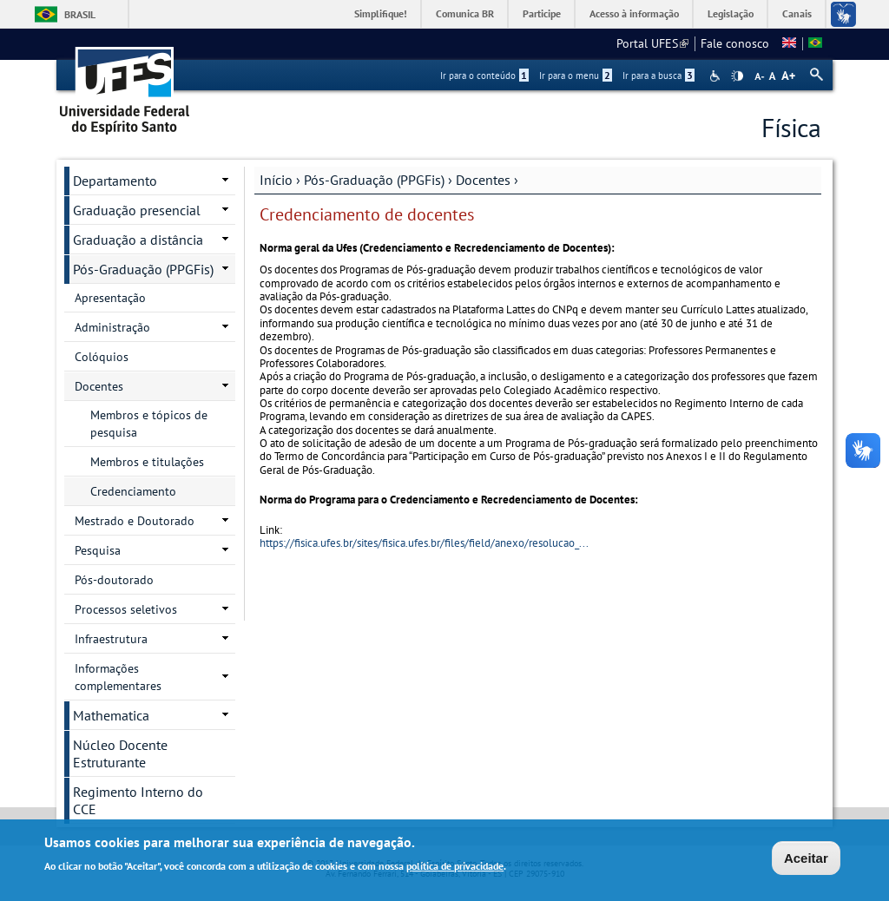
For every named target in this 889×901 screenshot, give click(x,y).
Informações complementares (118, 677)
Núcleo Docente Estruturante (120, 753)
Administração (112, 327)
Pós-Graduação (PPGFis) (374, 179)
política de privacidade (455, 867)
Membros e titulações (147, 462)
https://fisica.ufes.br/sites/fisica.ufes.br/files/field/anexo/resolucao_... (424, 543)
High (737, 76)
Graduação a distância (138, 239)
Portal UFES (652, 43)
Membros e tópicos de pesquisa (148, 423)
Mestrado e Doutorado (134, 521)
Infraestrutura (111, 639)
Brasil (79, 14)
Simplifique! (380, 13)
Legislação (731, 13)
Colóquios (101, 357)
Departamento (115, 180)
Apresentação (110, 298)
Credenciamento (133, 491)
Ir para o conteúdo (484, 75)
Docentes (483, 179)
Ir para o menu (575, 75)
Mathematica (111, 715)
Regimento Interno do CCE (138, 800)
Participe (542, 13)
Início (276, 179)
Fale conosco (735, 43)
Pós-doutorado (114, 580)
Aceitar (806, 859)
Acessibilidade (716, 76)
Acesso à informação (634, 13)
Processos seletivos (126, 609)
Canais (797, 13)
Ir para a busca (658, 75)
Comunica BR (465, 13)
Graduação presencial (137, 210)
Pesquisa (98, 550)
